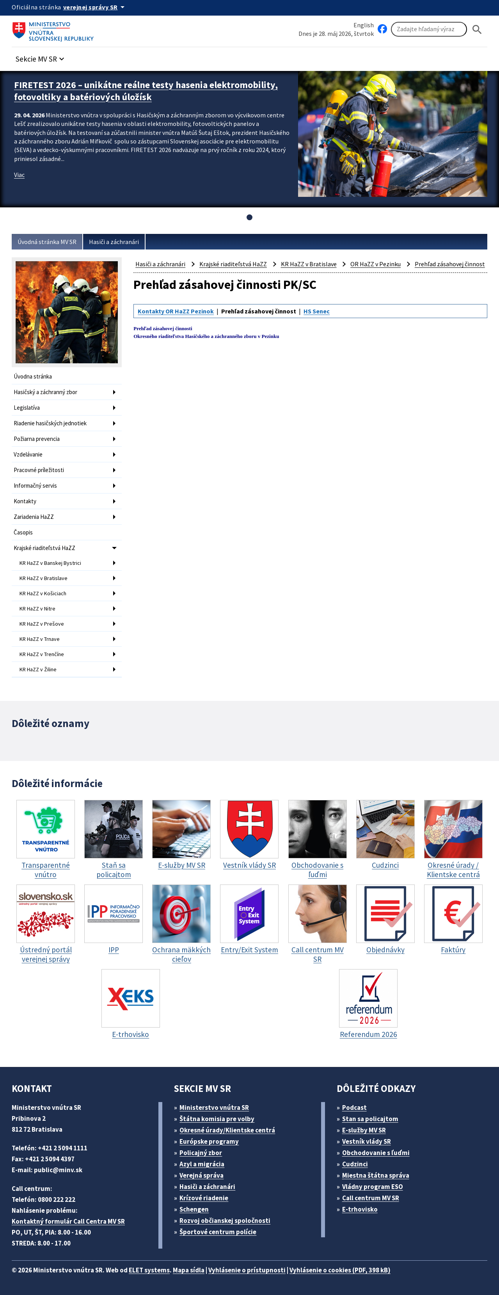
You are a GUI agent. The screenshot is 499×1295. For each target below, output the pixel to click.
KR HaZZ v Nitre (37, 608)
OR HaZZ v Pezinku (375, 264)
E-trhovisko (360, 1209)
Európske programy (209, 1141)
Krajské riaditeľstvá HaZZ (44, 548)
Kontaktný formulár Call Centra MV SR (68, 1221)
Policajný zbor (200, 1152)
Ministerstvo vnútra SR (214, 1107)
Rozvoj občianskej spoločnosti (224, 1220)
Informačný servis (35, 485)
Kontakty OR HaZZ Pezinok (176, 311)
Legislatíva (27, 407)
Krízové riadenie (203, 1198)
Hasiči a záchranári (114, 242)
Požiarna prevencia (37, 438)
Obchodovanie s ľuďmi (376, 1152)
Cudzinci (355, 1164)
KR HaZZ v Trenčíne (42, 654)
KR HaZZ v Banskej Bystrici (50, 562)
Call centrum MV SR (370, 1198)
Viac (19, 175)
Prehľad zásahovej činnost (450, 264)
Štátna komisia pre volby (216, 1119)
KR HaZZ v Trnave (40, 638)
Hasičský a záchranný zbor (45, 392)
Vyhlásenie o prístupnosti (247, 1270)
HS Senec (317, 311)
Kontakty (25, 501)
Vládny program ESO (372, 1186)
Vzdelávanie (28, 454)
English (363, 25)
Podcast (354, 1107)
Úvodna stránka (33, 376)
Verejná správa (201, 1175)
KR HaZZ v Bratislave (43, 578)
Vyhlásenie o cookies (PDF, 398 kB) (340, 1270)
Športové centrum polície (217, 1232)
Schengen (194, 1209)
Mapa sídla (188, 1270)
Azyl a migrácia (201, 1164)
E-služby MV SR (364, 1130)
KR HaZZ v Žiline (38, 669)
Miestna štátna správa (375, 1175)
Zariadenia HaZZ (34, 516)
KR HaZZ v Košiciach (43, 593)
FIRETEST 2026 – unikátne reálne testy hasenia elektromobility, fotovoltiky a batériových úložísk (146, 91)
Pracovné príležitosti (39, 470)
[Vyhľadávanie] (429, 29)
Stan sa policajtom (370, 1119)
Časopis (23, 532)
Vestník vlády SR (366, 1141)
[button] (41, 56)
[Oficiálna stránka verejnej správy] (95, 7)
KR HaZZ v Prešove (42, 623)
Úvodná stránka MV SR (47, 242)
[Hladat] (477, 29)
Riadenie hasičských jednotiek (50, 423)
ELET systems (149, 1270)
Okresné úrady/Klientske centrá (227, 1130)
